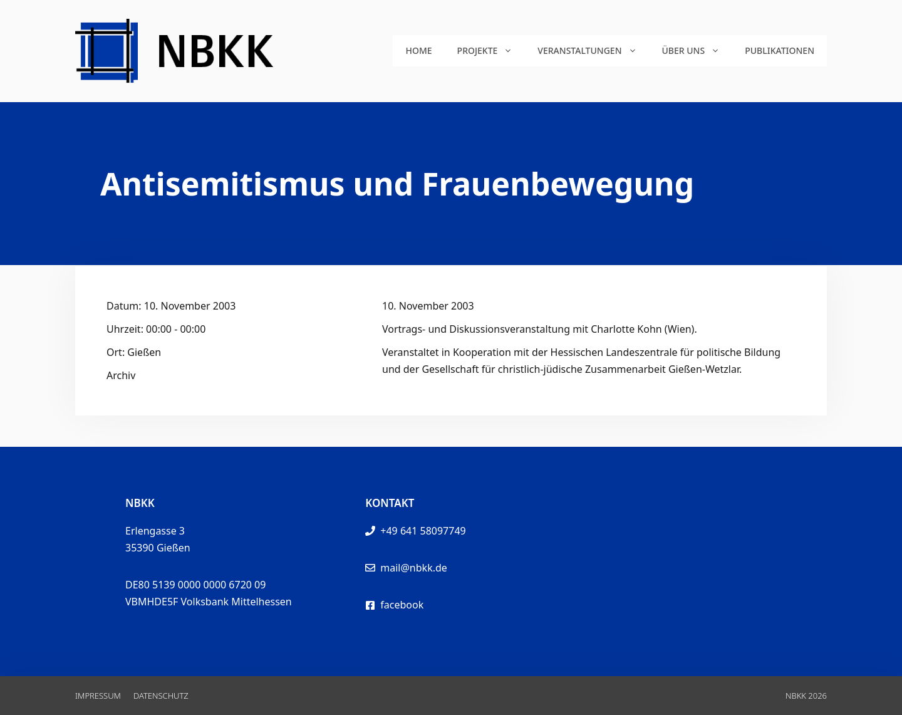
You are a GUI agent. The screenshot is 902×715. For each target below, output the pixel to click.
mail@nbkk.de (413, 568)
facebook (401, 605)
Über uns (697, 50)
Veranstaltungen (593, 50)
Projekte (491, 50)
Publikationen (779, 50)
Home (418, 50)
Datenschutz (161, 695)
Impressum (98, 695)
